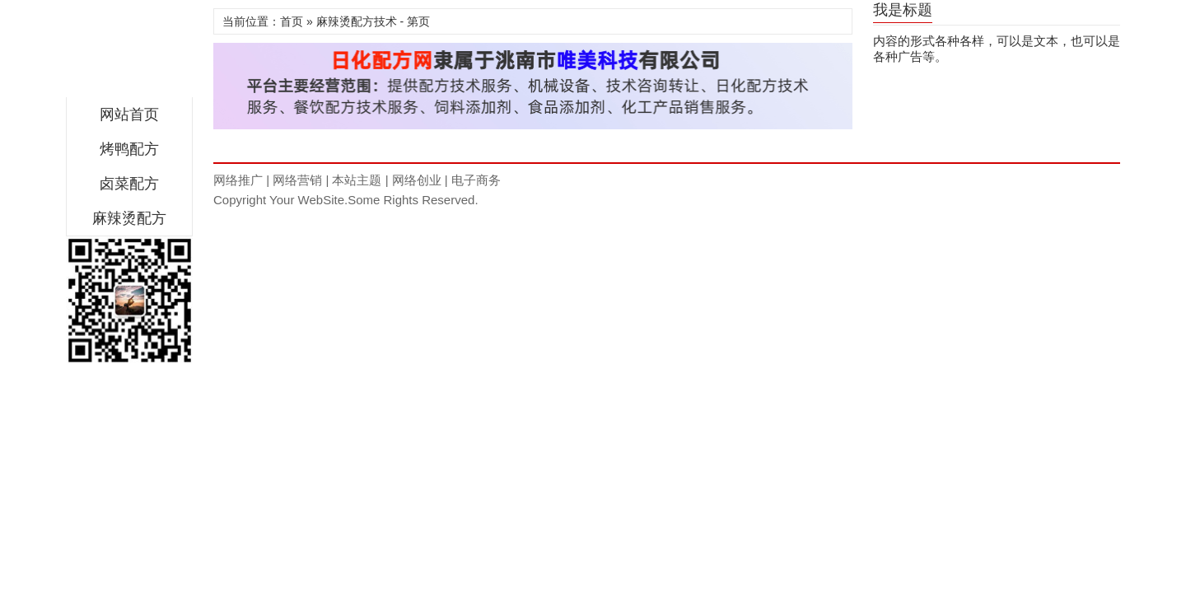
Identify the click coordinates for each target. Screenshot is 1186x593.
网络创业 (416, 180)
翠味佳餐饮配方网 (129, 52)
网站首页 (129, 114)
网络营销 (297, 180)
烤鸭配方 (129, 149)
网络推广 (238, 180)
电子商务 (476, 180)
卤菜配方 (129, 183)
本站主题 (356, 180)
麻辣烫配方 (129, 218)
